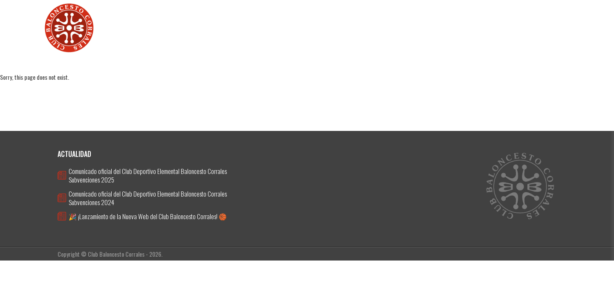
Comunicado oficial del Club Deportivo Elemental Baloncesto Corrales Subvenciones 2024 (148, 198)
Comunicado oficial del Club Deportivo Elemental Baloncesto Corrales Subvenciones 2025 (148, 175)
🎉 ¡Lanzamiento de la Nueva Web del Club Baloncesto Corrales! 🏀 (148, 216)
